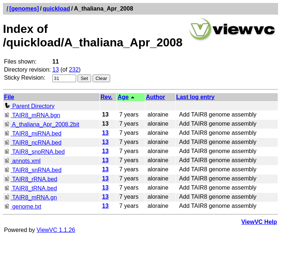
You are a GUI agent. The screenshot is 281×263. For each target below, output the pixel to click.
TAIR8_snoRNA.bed (34, 152)
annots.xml (22, 161)
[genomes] (24, 8)
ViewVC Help (259, 222)
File (9, 97)
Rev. (107, 97)
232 (74, 69)
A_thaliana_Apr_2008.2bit (41, 124)
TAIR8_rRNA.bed (30, 179)
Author (155, 97)
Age (122, 97)
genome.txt (22, 206)
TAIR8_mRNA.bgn (32, 115)
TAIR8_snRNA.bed (32, 170)
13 (55, 69)
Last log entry (195, 97)
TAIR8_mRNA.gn (30, 197)
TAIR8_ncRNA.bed (32, 143)
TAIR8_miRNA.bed (32, 133)
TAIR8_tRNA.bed (30, 188)
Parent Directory (29, 106)
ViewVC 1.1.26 (56, 230)
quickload (56, 8)
